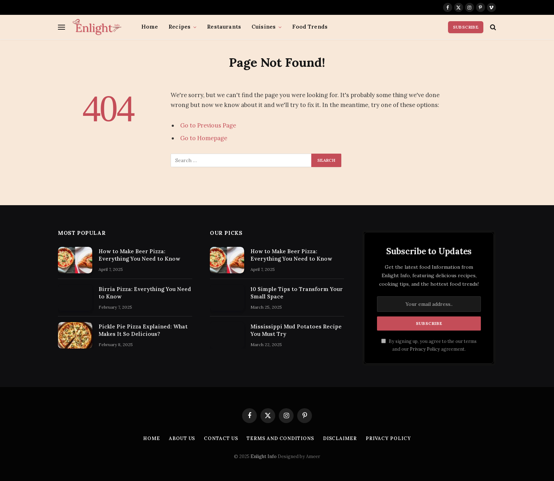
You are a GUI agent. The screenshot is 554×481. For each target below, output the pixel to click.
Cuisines (264, 26)
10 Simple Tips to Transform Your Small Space (297, 293)
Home (149, 26)
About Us (182, 438)
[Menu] (61, 27)
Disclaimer (340, 438)
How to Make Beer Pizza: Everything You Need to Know (139, 255)
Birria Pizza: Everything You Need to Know (145, 293)
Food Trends (310, 26)
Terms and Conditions (280, 438)
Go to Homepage (203, 138)
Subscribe (465, 27)
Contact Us (221, 438)
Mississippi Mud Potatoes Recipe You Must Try (296, 330)
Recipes (179, 26)
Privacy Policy (425, 349)
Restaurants (224, 26)
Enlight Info (264, 456)
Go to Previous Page (208, 125)
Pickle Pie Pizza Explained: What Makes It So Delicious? (143, 330)
